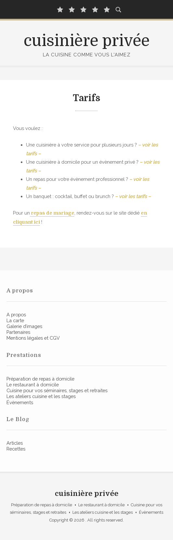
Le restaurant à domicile (32, 384)
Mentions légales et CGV (33, 338)
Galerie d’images (24, 326)
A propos (16, 314)
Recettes (15, 449)
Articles (14, 443)
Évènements (19, 402)
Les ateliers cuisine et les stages (41, 396)
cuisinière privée (87, 41)
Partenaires (18, 332)
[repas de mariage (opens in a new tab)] (52, 213)
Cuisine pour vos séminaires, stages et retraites (56, 390)
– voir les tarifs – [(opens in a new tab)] (133, 196)
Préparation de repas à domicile (40, 379)
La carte (15, 320)
